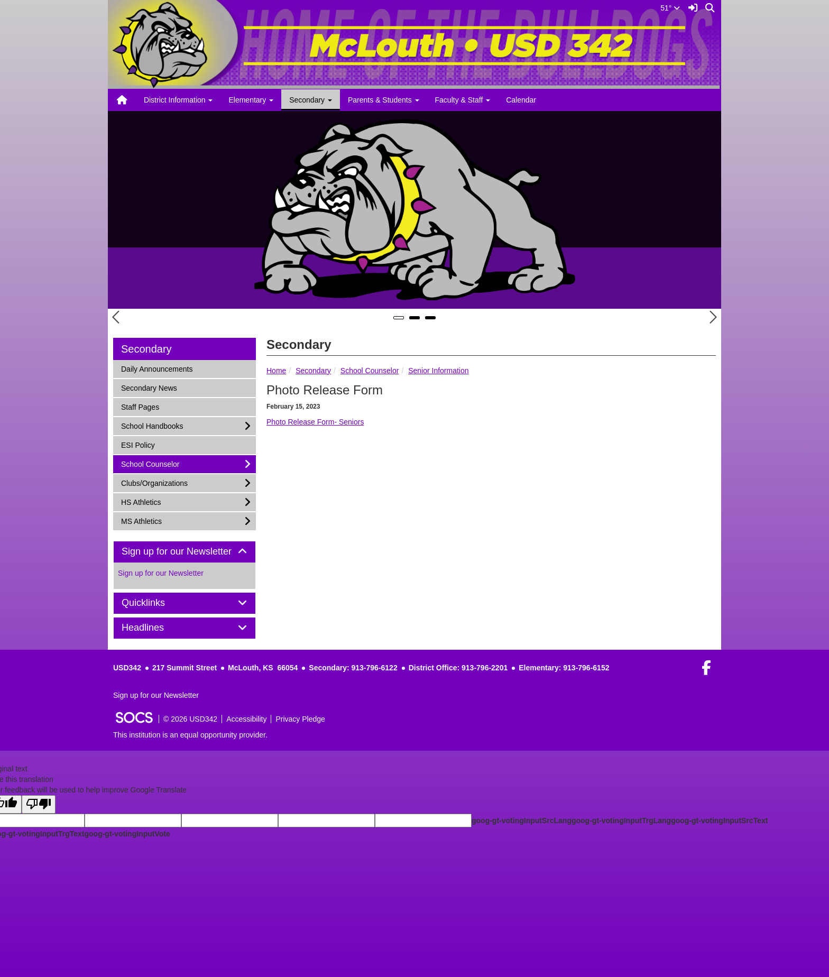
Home (276, 370)
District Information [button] (178, 100)
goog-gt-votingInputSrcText (719, 820)
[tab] (184, 552)
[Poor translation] (39, 804)
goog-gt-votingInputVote (127, 833)
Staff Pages (140, 406)
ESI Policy (138, 444)
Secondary (313, 370)
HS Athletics (141, 501)
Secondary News (149, 387)
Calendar (521, 100)
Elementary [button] (250, 100)
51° (670, 8)
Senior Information (438, 370)
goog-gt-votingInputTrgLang (621, 820)
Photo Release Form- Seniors (315, 422)
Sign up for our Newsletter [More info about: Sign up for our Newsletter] (161, 573)
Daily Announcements (156, 368)
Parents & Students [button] (383, 100)
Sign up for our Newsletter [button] (184, 552)
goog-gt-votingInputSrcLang (522, 820)
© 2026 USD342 (190, 719)
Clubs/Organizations (154, 482)
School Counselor (369, 370)
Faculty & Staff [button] (463, 100)
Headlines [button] (155, 628)
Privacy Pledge (300, 719)
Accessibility (246, 719)
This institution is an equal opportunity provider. (190, 735)
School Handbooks (152, 425)
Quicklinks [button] (155, 603)
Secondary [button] (310, 100)
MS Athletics (141, 520)
